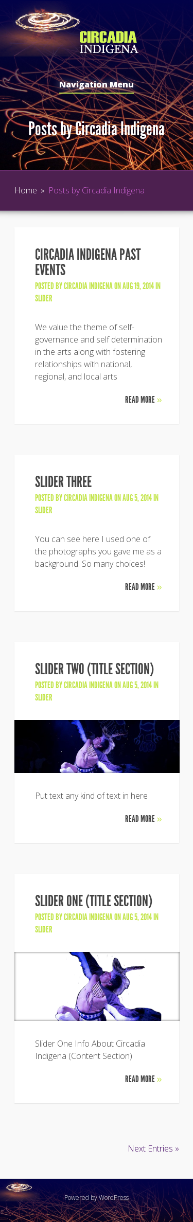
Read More (143, 399)
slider (43, 298)
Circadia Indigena (88, 286)
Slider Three (63, 482)
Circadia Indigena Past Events (88, 262)
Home (25, 190)
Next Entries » (153, 1148)
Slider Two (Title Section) (94, 669)
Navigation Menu (96, 85)
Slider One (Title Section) (93, 901)
